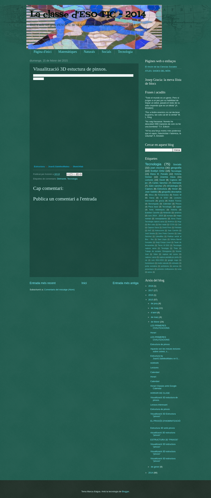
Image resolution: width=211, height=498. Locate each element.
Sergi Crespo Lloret (163, 242)
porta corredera (151, 266)
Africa (151, 195)
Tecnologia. (167, 207)
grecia (161, 201)
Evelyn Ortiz (158, 170)
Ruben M (177, 195)
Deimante (61, 178)
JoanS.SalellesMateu (58, 166)
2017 (151, 290)
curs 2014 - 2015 (155, 216)
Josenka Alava (167, 177)
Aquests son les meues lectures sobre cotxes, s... (165, 350)
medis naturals (163, 263)
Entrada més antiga (125, 283)
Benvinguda (154, 204)
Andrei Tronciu (174, 201)
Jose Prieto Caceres (166, 233)
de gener (155, 467)
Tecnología (176, 171)
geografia (176, 167)
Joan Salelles (151, 192)
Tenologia (165, 248)
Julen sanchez (155, 186)
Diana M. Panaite (159, 174)
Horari (175, 189)
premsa (175, 266)
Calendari (167, 204)
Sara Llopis (162, 239)
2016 (151, 295)
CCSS (172, 224)
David (162, 180)
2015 (151, 299)
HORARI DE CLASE (160, 393)
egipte (178, 207)
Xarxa (151, 198)
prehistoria (165, 266)
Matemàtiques (67, 51)
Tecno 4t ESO (163, 245)
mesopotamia (161, 219)
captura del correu (170, 254)
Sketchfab (78, 166)
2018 (151, 286)
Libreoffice (159, 236)
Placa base (153, 207)
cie (146, 260)
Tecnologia (125, 51)
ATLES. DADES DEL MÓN (157, 71)
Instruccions (159, 230)
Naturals (89, 51)
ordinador (175, 263)
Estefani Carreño (152, 213)
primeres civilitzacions (165, 269)
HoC (149, 230)
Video (155, 254)
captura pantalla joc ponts (169, 257)
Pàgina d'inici (43, 51)
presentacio (149, 269)
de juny (154, 303)
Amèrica (171, 222)
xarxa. (150, 272)
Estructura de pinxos (160, 344)
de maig (155, 308)
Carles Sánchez (160, 183)
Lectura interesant (158, 404)
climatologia (172, 186)
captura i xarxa (150, 257)
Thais (176, 248)
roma (179, 269)
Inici (84, 283)
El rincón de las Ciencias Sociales (161, 66)
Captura (149, 189)
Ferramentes (163, 195)
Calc (179, 224)
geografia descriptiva (171, 192)
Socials (106, 51)
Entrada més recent (43, 283)
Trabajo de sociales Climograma (158, 251)
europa (170, 216)
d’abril (154, 312)
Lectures (149, 180)
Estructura (39, 166)
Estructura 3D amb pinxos (162, 428)
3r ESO (164, 198)
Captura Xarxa (153, 227)
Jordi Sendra (150, 233)
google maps (173, 260)
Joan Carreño (173, 230)
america (178, 213)
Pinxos (178, 204)
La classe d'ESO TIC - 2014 (88, 15)
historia (174, 210)
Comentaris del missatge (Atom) (59, 289)
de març (155, 317)
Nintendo (167, 213)
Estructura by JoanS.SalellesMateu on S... (165, 357)
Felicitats (178, 227)
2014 (151, 472)
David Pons (166, 227)
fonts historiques (157, 210)
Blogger (125, 491)
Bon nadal (162, 224)
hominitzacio (149, 263)
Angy (179, 222)
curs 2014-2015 (157, 260)
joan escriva (157, 167)
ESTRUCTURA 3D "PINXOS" (164, 439)
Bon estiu (151, 224)
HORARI (154, 363)
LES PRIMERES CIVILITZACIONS (159, 326)
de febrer (155, 322)
